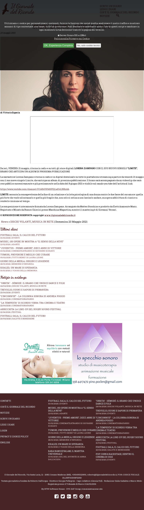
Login (3, 432)
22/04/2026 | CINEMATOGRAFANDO (17, 307)
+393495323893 (79, 476)
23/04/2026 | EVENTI (10, 294)
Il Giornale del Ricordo (15, 476)
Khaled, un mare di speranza (72, 447)
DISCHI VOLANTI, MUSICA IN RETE (32, 223)
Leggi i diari (7, 426)
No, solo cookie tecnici (88, 45)
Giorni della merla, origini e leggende (72, 440)
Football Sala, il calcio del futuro (23, 317)
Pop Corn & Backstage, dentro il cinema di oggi (120, 459)
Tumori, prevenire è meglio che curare (72, 433)
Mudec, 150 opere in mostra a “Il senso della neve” (72, 413)
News (4, 223)
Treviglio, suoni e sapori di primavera (24, 291)
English (5, 444)
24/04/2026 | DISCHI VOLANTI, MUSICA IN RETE (23, 288)
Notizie (5, 414)
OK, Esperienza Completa (58, 45)
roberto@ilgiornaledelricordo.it (102, 476)
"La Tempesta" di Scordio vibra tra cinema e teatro (32, 304)
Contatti (5, 403)
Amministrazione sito (92, 491)
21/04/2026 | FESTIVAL (10, 314)
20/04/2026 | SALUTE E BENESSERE (17, 320)
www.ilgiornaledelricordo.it (59, 217)
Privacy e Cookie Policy (14, 438)
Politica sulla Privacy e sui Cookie (72, 38)
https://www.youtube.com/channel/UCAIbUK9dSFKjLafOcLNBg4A (34, 191)
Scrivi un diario (10, 420)
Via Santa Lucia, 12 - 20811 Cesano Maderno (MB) (48, 476)
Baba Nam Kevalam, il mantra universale (72, 457)
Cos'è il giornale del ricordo (17, 408)
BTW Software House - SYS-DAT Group (62, 491)
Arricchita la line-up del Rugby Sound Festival (30, 311)
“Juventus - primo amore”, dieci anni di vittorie (72, 423)
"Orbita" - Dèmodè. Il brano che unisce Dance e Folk (32, 285)
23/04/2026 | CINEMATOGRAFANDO (17, 301)
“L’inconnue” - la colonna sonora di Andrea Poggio (32, 298)
